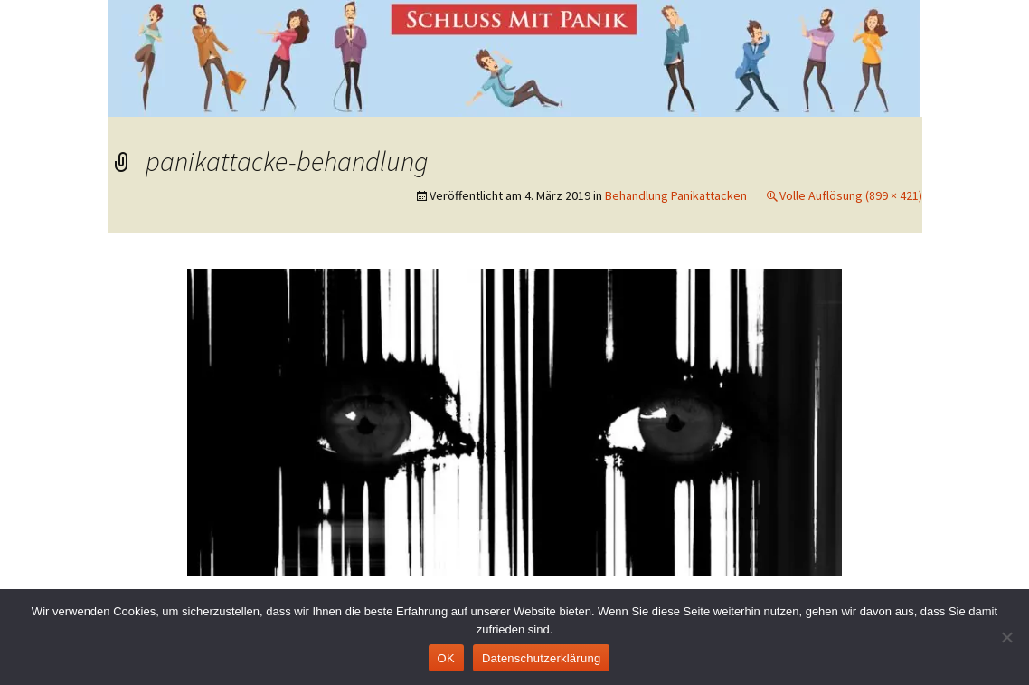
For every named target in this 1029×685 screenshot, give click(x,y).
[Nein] (1006, 637)
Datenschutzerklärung (541, 658)
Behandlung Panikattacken (676, 195)
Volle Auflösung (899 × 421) (850, 195)
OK (446, 658)
